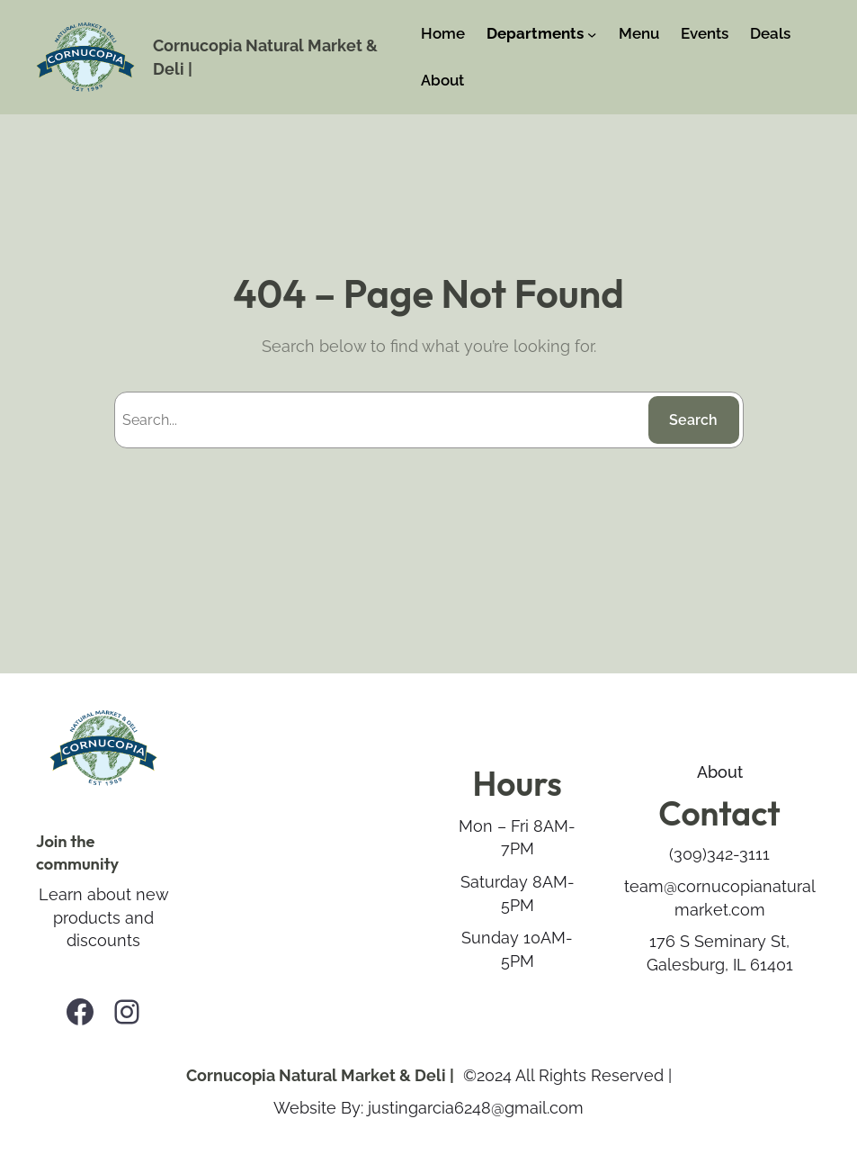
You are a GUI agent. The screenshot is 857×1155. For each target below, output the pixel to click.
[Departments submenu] (591, 34)
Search (693, 420)
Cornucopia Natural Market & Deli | (320, 1075)
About (720, 771)
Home (443, 33)
